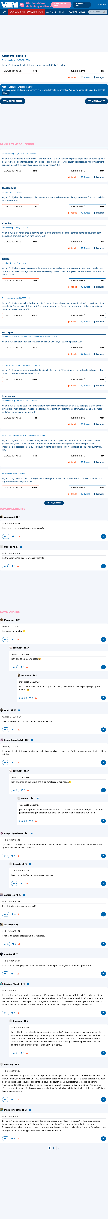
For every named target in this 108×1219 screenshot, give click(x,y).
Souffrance (8, 396)
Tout (4, 12)
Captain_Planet (11, 984)
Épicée (62, 12)
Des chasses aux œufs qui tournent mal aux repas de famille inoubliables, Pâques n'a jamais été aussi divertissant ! (53, 90)
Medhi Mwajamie (12, 1110)
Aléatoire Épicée (77, 12)
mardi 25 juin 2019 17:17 (11, 747)
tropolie (8, 547)
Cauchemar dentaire (14, 56)
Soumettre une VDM (60, 5)
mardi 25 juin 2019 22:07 (20, 654)
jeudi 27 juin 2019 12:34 (11, 554)
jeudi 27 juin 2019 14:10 (11, 1117)
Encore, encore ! (54, 503)
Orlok (7, 711)
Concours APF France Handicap (26, 12)
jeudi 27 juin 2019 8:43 (11, 840)
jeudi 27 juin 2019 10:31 (11, 991)
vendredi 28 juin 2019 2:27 (29, 805)
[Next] (58, 1148)
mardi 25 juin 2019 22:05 (20, 778)
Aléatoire (51, 12)
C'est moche (9, 188)
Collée (6, 259)
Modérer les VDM (80, 5)
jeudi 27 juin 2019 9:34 (11, 524)
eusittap (25, 799)
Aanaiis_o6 (9, 895)
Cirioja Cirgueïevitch (14, 740)
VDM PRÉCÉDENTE (12, 101)
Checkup (7, 223)
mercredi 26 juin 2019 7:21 (29, 682)
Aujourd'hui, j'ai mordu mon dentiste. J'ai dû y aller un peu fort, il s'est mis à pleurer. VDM (42, 342)
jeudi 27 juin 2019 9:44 (11, 961)
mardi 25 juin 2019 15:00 (11, 627)
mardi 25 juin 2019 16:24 (11, 717)
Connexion (102, 5)
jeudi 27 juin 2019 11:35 (11, 1071)
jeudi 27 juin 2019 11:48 (20, 1028)
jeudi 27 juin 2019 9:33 (11, 902)
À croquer (8, 332)
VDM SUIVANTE (96, 101)
